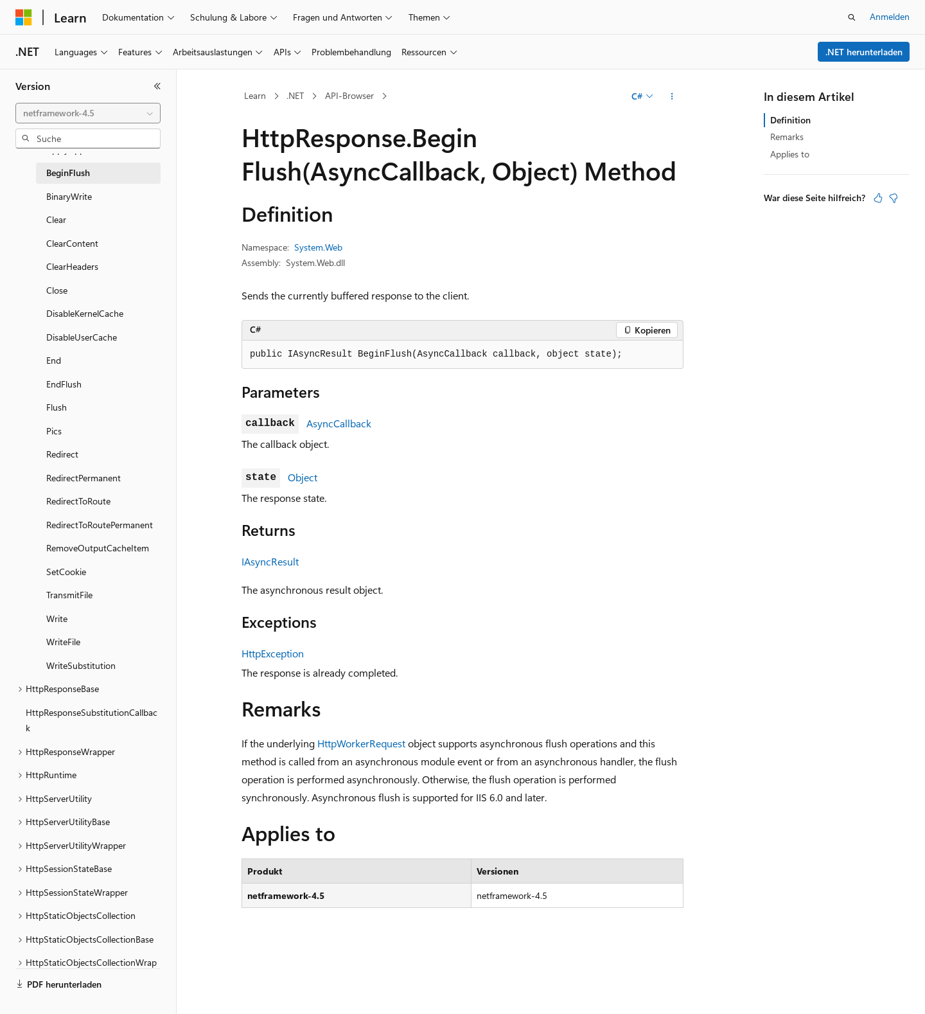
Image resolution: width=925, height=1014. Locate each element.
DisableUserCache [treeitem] (81, 337)
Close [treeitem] (56, 290)
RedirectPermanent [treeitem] (83, 478)
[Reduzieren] (157, 86)
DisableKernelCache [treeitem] (84, 313)
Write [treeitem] (56, 618)
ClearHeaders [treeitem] (72, 266)
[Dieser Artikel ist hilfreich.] (878, 198)
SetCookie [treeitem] (66, 571)
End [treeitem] (53, 360)
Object (302, 477)
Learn (255, 95)
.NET (295, 95)
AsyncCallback (338, 423)
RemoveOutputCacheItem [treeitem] (97, 548)
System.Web (318, 247)
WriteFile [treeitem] (63, 642)
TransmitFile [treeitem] (69, 595)
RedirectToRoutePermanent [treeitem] (99, 525)
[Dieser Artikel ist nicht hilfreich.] (893, 198)
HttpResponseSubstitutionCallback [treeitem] (91, 720)
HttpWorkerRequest (361, 743)
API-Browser (349, 95)
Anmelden (890, 16)
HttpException (273, 653)
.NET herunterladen (864, 52)
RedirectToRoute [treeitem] (78, 501)
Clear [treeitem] (56, 219)
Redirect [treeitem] (62, 454)
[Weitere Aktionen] (672, 96)
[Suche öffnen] (852, 17)
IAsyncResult (270, 561)
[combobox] (88, 113)
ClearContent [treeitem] (72, 243)
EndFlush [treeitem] (64, 384)
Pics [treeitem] (54, 431)
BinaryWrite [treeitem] (69, 196)
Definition (790, 120)
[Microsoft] (23, 17)
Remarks (787, 136)
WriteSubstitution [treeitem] (81, 665)
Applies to (789, 154)
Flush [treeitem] (56, 407)
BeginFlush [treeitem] (68, 172)
